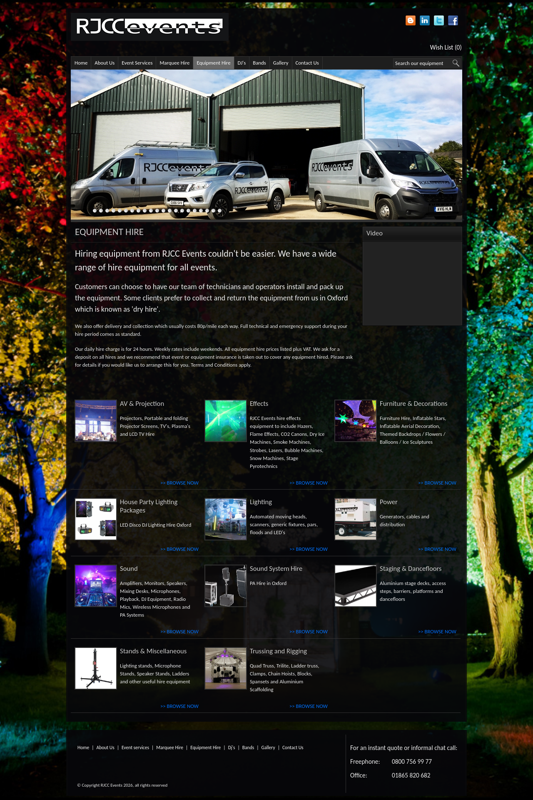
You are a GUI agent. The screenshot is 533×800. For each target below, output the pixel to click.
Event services (135, 747)
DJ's (242, 63)
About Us (105, 63)
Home (81, 63)
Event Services (137, 63)
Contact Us (307, 63)
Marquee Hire (174, 63)
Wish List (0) (446, 47)
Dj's (231, 747)
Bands (259, 63)
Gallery (281, 63)
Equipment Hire (213, 63)
